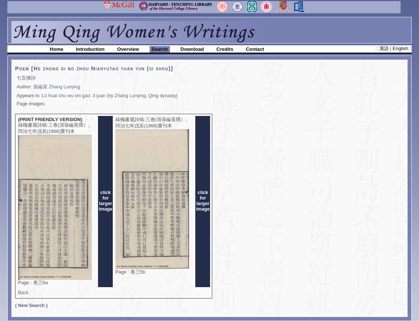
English (400, 48)
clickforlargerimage (105, 201)
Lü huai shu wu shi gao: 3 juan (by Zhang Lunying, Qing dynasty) (110, 95)
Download (192, 49)
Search (159, 49)
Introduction (90, 49)
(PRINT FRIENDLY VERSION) (50, 119)
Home (56, 49)
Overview (128, 49)
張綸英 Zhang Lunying (56, 86)
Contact (255, 49)
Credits (224, 49)
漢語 (384, 48)
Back (23, 292)
